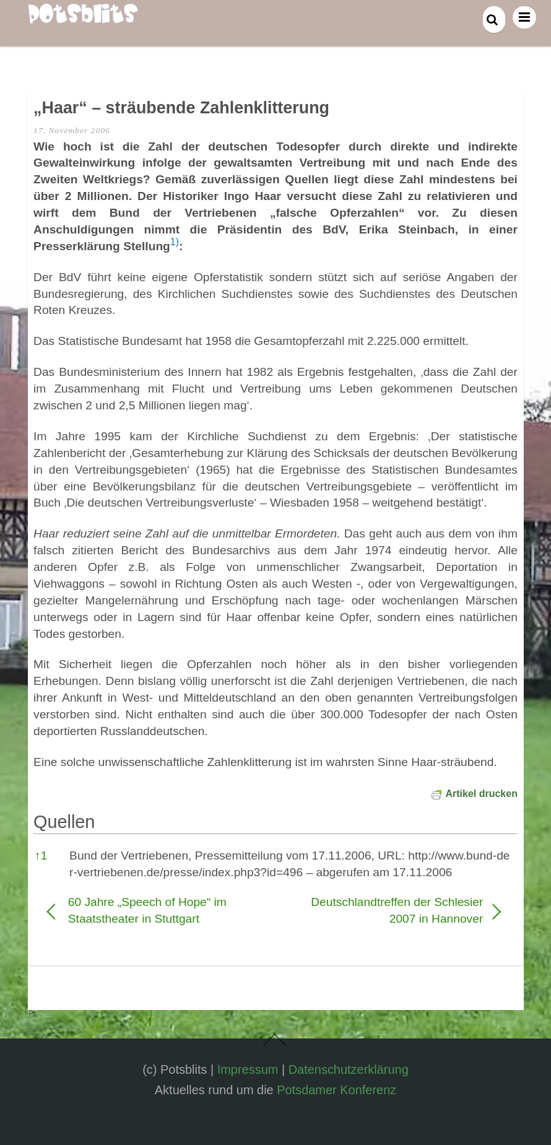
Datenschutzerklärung (349, 1069)
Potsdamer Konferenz (336, 1090)
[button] (174, 246)
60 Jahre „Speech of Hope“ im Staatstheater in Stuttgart (147, 910)
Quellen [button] (64, 822)
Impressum (248, 1069)
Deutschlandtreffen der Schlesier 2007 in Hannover (386, 910)
